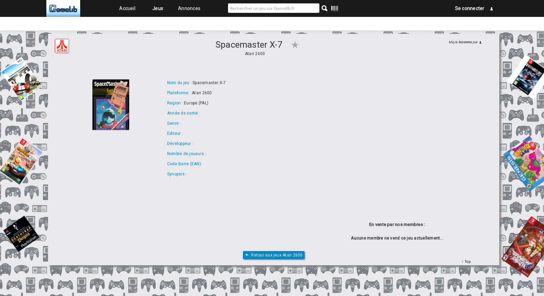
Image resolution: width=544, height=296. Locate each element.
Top (467, 262)
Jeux (157, 8)
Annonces (189, 8)
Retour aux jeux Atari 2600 (273, 255)
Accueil (127, 8)
